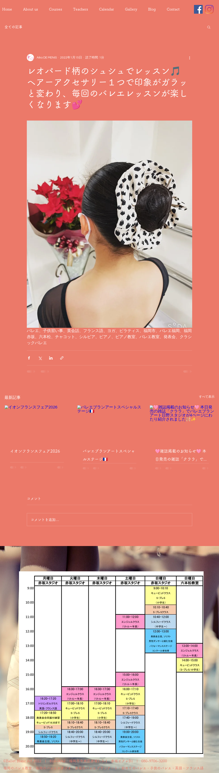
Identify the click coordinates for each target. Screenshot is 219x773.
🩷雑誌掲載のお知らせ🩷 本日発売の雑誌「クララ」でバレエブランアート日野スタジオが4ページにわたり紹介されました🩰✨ (181, 456)
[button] (209, 27)
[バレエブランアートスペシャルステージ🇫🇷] (109, 423)
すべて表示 (207, 396)
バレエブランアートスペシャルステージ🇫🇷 (109, 455)
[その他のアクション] (189, 57)
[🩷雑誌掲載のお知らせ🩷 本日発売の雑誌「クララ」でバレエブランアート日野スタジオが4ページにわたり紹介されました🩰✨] (182, 423)
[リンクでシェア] (62, 358)
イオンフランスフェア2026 (35, 451)
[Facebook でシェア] (29, 358)
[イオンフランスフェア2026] (37, 423)
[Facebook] (198, 9)
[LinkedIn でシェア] (51, 358)
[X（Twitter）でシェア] (40, 358)
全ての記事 (13, 27)
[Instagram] (209, 9)
